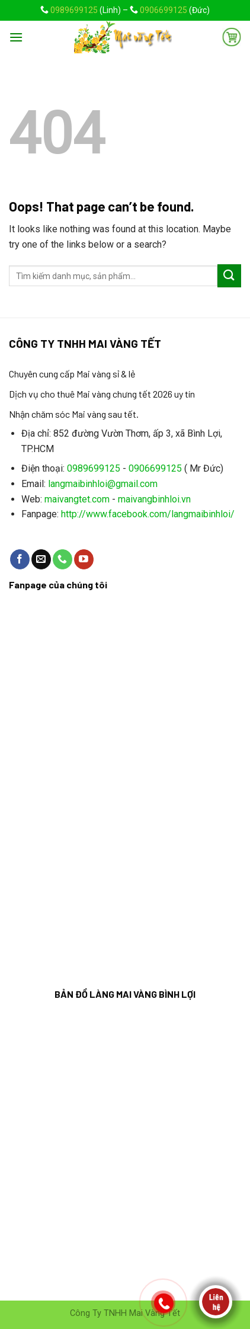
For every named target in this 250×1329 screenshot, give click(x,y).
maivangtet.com (77, 499)
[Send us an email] (41, 559)
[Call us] (62, 559)
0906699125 (163, 10)
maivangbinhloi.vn (154, 499)
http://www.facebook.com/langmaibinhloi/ (148, 514)
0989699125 (74, 10)
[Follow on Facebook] (20, 559)
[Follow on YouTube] (84, 559)
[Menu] (16, 37)
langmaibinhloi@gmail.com (103, 483)
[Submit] (229, 275)
